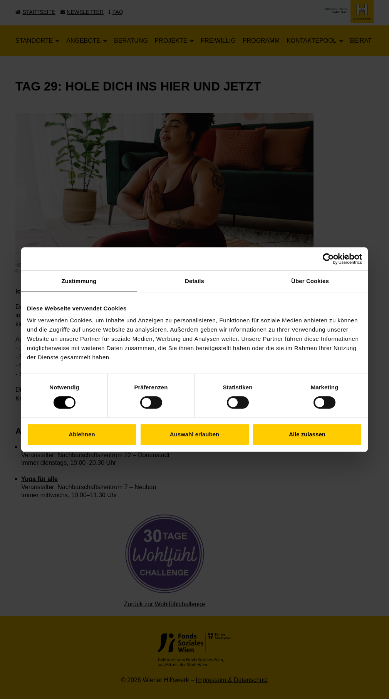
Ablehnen (82, 434)
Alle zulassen (307, 434)
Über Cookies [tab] (310, 281)
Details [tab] (194, 281)
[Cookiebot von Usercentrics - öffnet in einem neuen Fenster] (328, 259)
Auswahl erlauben (194, 434)
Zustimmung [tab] (79, 281)
